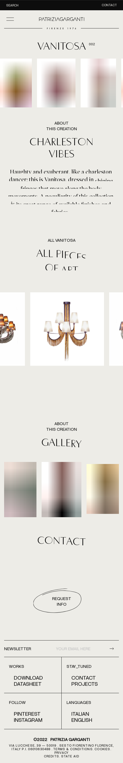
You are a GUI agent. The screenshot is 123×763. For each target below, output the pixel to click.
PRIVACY (61, 752)
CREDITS (51, 756)
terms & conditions (73, 749)
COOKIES (102, 749)
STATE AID (70, 756)
